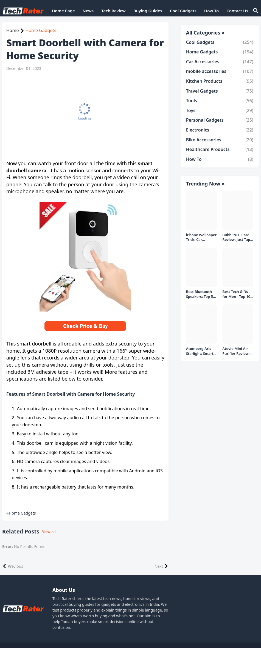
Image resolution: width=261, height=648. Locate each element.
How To (211, 10)
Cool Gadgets (183, 10)
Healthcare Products (219, 149)
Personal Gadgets (219, 120)
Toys (219, 110)
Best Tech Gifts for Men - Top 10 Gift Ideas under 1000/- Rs (236, 294)
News (88, 10)
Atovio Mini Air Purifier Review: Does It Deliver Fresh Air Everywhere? (235, 351)
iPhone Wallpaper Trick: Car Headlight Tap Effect (201, 237)
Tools (219, 101)
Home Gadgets (41, 30)
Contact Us (237, 10)
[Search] (255, 11)
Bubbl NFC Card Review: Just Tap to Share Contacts (237, 237)
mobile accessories (219, 71)
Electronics (219, 130)
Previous (15, 566)
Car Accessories (219, 62)
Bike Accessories (219, 140)
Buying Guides (147, 10)
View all (48, 531)
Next (159, 566)
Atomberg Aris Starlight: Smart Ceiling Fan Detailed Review (200, 351)
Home (12, 30)
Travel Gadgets (219, 91)
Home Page (63, 10)
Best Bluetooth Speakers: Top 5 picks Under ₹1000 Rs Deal (199, 294)
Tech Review (113, 10)
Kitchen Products (219, 81)
